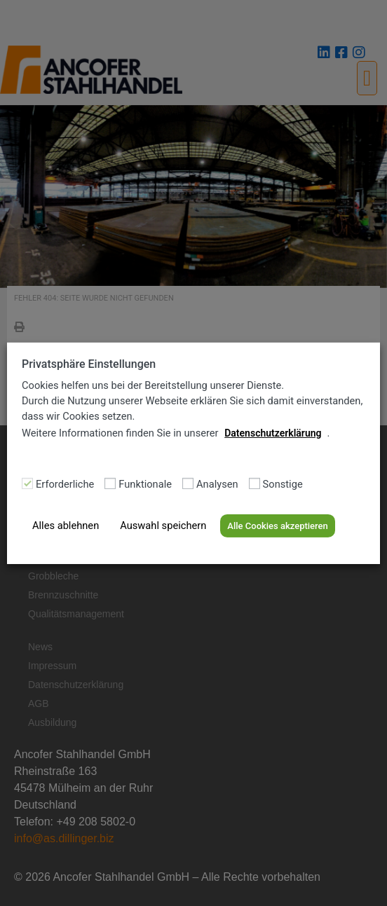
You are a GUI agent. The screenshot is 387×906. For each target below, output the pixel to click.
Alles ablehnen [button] (65, 525)
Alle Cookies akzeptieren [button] (277, 526)
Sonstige (283, 484)
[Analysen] (188, 483)
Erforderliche (65, 484)
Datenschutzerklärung (272, 433)
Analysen (217, 484)
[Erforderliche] (27, 483)
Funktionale (145, 484)
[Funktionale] (110, 483)
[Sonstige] (254, 483)
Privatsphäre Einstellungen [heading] (89, 363)
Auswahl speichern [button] (163, 525)
